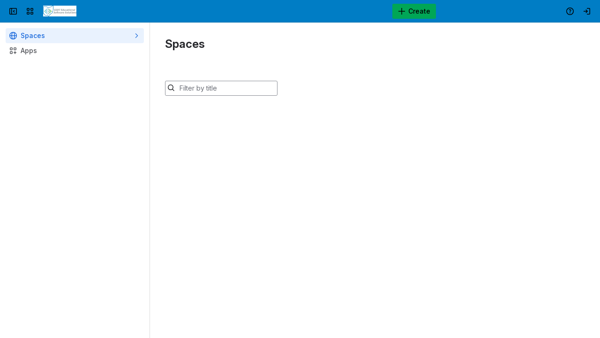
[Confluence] (59, 11)
